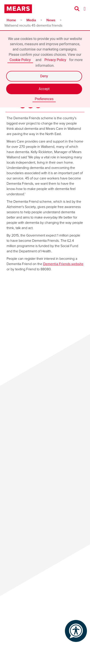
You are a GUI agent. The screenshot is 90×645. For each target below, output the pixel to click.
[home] (19, 8)
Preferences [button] (44, 99)
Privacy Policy (55, 60)
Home (11, 20)
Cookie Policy (20, 60)
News (50, 20)
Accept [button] (44, 89)
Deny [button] (44, 76)
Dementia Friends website (63, 263)
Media (31, 20)
